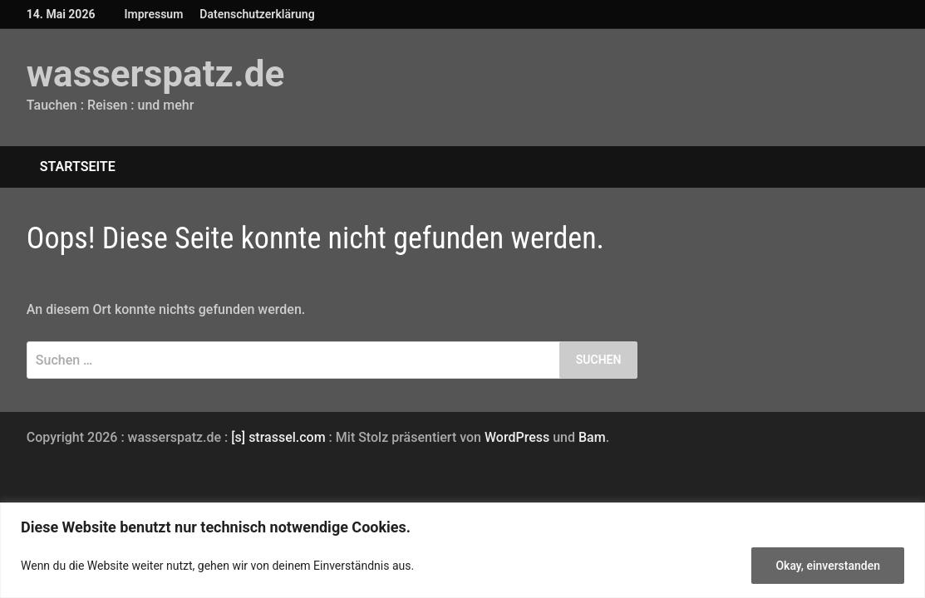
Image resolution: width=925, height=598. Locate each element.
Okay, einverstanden (827, 565)
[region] (462, 550)
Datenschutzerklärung (256, 14)
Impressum (153, 14)
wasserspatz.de (155, 74)
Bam (592, 437)
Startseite (78, 166)
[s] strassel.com (279, 437)
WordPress (517, 437)
